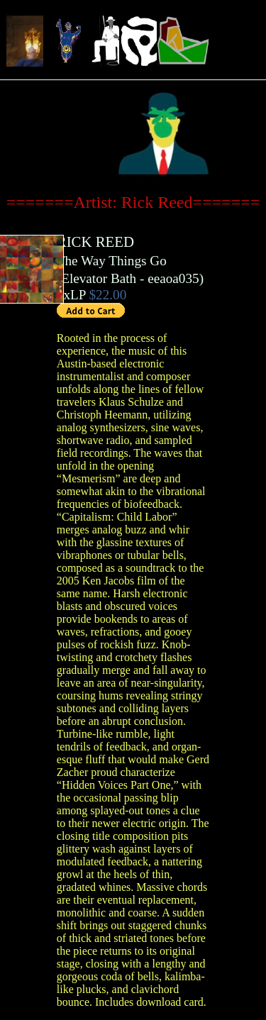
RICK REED (95, 241)
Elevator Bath (98, 278)
